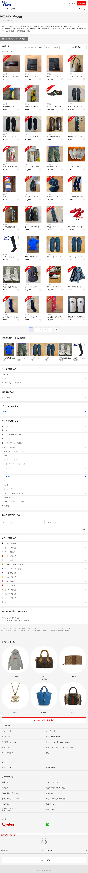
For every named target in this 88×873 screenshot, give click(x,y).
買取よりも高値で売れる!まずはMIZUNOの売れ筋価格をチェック (44, 619)
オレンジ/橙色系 (44, 590)
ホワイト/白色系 (44, 548)
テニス (45, 481)
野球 (45, 455)
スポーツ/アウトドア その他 (45, 502)
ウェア (45, 468)
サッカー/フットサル (45, 460)
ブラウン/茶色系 (44, 556)
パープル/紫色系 (44, 573)
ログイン (71, 3)
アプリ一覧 (49, 851)
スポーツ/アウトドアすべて (45, 451)
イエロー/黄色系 (44, 577)
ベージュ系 (44, 560)
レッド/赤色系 (44, 585)
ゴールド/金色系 (44, 598)
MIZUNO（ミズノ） (9, 39)
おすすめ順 (38, 47)
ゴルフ (45, 485)
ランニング (45, 489)
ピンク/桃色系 (44, 581)
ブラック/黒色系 (44, 543)
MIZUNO (44, 412)
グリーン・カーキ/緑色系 (44, 564)
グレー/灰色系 (44, 552)
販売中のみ (28, 47)
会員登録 (81, 3)
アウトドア (45, 497)
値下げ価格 (44, 397)
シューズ (45, 472)
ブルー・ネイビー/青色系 (44, 569)
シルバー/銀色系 (44, 594)
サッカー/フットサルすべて (45, 464)
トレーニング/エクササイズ (45, 493)
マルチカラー (44, 602)
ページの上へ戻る (44, 860)
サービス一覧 (5, 851)
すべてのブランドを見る (44, 720)
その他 (23, 39)
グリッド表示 (52, 47)
